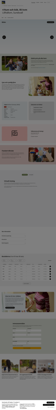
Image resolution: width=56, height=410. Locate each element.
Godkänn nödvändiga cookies (48, 404)
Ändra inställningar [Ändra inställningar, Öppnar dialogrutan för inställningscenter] (51, 407)
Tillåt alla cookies (50, 402)
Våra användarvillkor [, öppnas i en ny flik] (23, 408)
